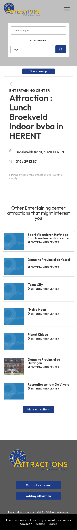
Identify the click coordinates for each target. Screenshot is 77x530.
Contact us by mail (38, 485)
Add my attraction (38, 496)
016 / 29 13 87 (23, 161)
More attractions (38, 409)
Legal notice (15, 512)
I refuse (39, 524)
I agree (53, 524)
